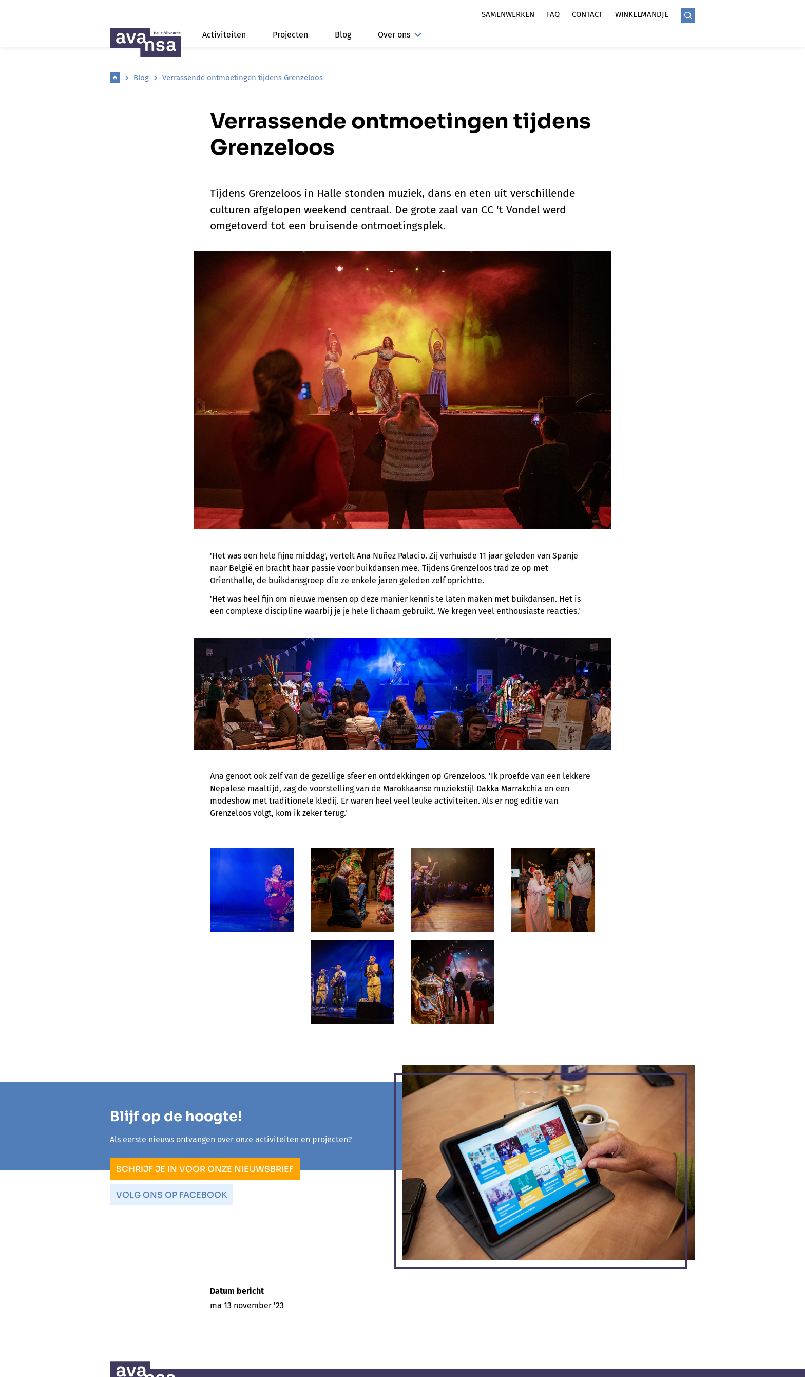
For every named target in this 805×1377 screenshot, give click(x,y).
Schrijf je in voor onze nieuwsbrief (205, 1169)
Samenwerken (508, 14)
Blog (343, 35)
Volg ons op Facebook (171, 1194)
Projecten (290, 35)
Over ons (399, 35)
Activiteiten (224, 35)
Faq (553, 14)
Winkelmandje (641, 14)
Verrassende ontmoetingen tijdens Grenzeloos (242, 77)
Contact (587, 14)
